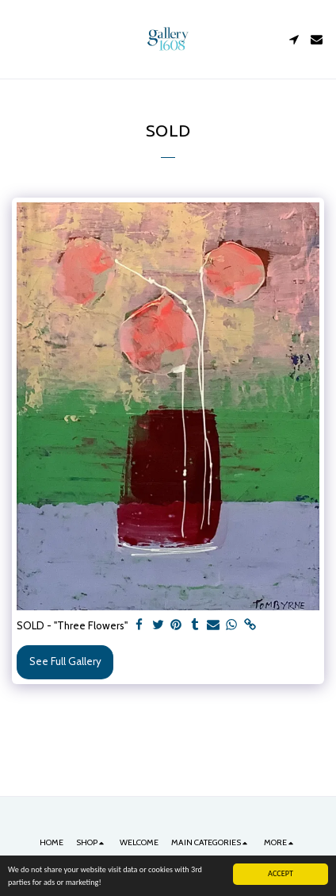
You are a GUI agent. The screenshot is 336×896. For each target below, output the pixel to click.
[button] (17, 39)
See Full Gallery (65, 661)
